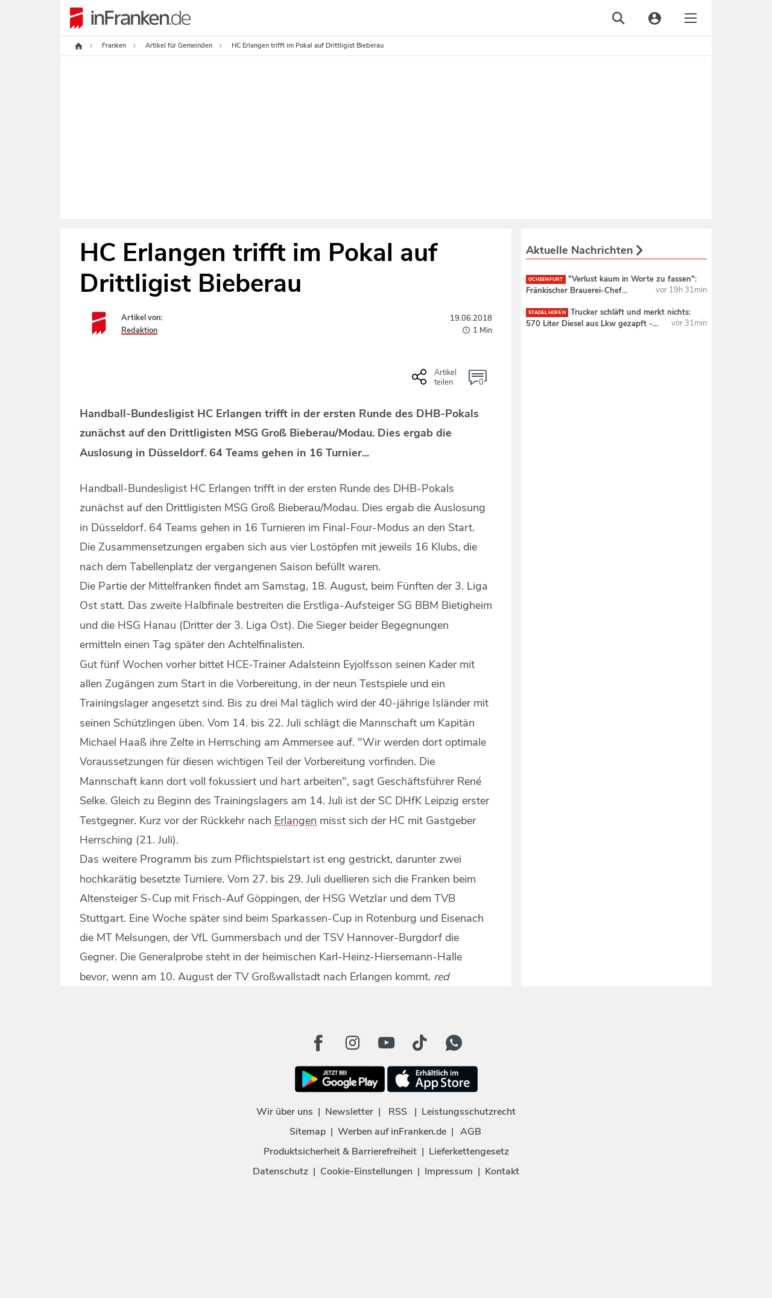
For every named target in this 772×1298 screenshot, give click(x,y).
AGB (470, 1131)
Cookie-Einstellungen (366, 1171)
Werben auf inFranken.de (392, 1131)
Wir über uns (284, 1111)
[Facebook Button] (318, 1043)
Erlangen (295, 820)
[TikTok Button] (419, 1043)
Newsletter (349, 1111)
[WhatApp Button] (453, 1043)
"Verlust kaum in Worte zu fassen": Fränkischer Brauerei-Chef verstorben (611, 290)
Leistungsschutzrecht (469, 1111)
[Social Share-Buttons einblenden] (435, 381)
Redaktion (139, 330)
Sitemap (308, 1131)
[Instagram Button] (352, 1043)
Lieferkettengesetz (469, 1151)
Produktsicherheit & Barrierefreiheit (340, 1151)
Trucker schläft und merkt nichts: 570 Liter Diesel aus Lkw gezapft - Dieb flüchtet (608, 323)
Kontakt (502, 1171)
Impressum (449, 1171)
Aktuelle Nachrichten (584, 250)
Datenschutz (280, 1171)
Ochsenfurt (545, 279)
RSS (397, 1111)
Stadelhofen (547, 312)
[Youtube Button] (386, 1043)
